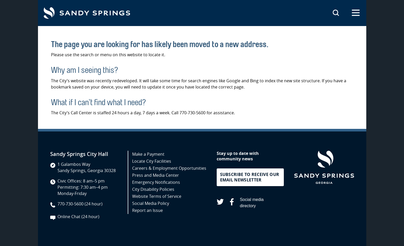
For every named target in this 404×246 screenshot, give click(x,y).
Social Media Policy (150, 203)
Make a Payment (148, 154)
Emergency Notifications (156, 182)
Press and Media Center (155, 175)
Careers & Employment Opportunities (169, 168)
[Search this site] (335, 13)
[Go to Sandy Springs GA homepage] (87, 13)
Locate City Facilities (151, 161)
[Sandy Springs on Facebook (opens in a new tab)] (232, 202)
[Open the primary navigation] (355, 13)
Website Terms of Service (156, 196)
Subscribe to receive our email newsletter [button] (249, 177)
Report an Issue (147, 210)
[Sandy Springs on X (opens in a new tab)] (220, 202)
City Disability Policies (153, 189)
